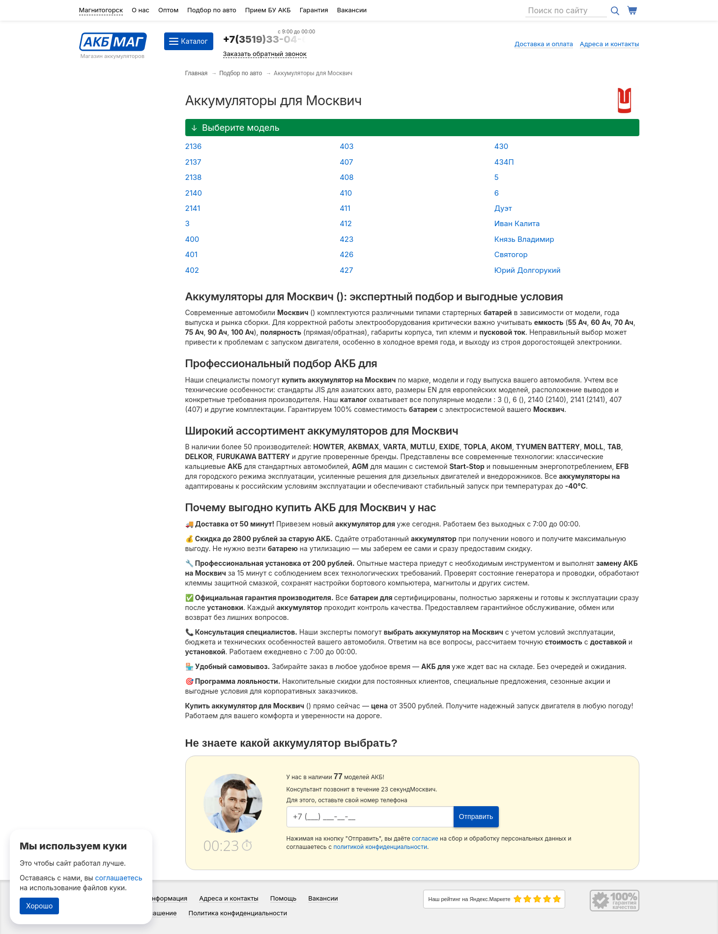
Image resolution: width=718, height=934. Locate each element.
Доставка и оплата (544, 44)
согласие (425, 838)
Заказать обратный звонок (265, 54)
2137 (193, 162)
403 (346, 146)
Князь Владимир (524, 239)
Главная (196, 73)
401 (191, 254)
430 (501, 146)
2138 (193, 177)
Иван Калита (517, 223)
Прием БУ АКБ (268, 10)
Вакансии (352, 10)
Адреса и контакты (609, 44)
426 (346, 254)
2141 (193, 208)
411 (345, 208)
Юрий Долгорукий (527, 270)
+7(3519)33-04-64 (269, 39)
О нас (140, 10)
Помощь (283, 898)
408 (346, 177)
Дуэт (503, 208)
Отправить (476, 816)
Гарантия (314, 10)
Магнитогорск (101, 10)
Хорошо (39, 906)
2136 (193, 146)
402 (192, 270)
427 (346, 270)
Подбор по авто (211, 10)
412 (346, 223)
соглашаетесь (119, 878)
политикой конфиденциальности (380, 846)
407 (346, 162)
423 (346, 239)
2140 (193, 193)
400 (192, 239)
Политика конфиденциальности (238, 913)
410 (346, 193)
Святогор (511, 254)
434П (504, 162)
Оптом (168, 10)
